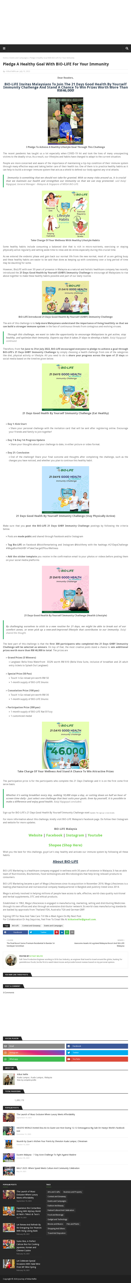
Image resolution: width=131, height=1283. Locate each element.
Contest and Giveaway (31, 926)
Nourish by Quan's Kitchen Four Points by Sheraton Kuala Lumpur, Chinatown (52, 1141)
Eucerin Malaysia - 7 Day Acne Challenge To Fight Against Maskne (46, 1155)
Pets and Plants (73, 1224)
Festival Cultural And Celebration (61, 1210)
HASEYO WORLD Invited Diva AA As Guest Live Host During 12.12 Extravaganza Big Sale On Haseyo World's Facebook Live (71, 1129)
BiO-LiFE (15, 926)
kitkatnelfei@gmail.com (82, 919)
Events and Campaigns (19, 58)
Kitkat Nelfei (11, 71)
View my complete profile (26, 1080)
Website (35, 835)
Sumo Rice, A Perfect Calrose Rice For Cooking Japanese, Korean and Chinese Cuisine (28, 1246)
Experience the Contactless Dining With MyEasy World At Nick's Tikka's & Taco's (29, 1211)
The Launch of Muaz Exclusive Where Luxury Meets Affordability (46, 1114)
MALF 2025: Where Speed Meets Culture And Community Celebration (48, 1168)
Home (5, 58)
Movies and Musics (55, 1224)
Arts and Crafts (54, 1192)
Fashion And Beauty (56, 1206)
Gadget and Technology (57, 1219)
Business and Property (73, 1192)
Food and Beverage (55, 1215)
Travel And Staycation (57, 1233)
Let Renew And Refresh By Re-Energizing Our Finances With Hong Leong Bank (29, 1227)
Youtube (95, 835)
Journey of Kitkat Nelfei (27, 1279)
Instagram (75, 835)
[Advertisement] (65, 22)
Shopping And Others (56, 1229)
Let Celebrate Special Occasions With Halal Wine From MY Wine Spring (28, 1264)
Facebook (54, 835)
